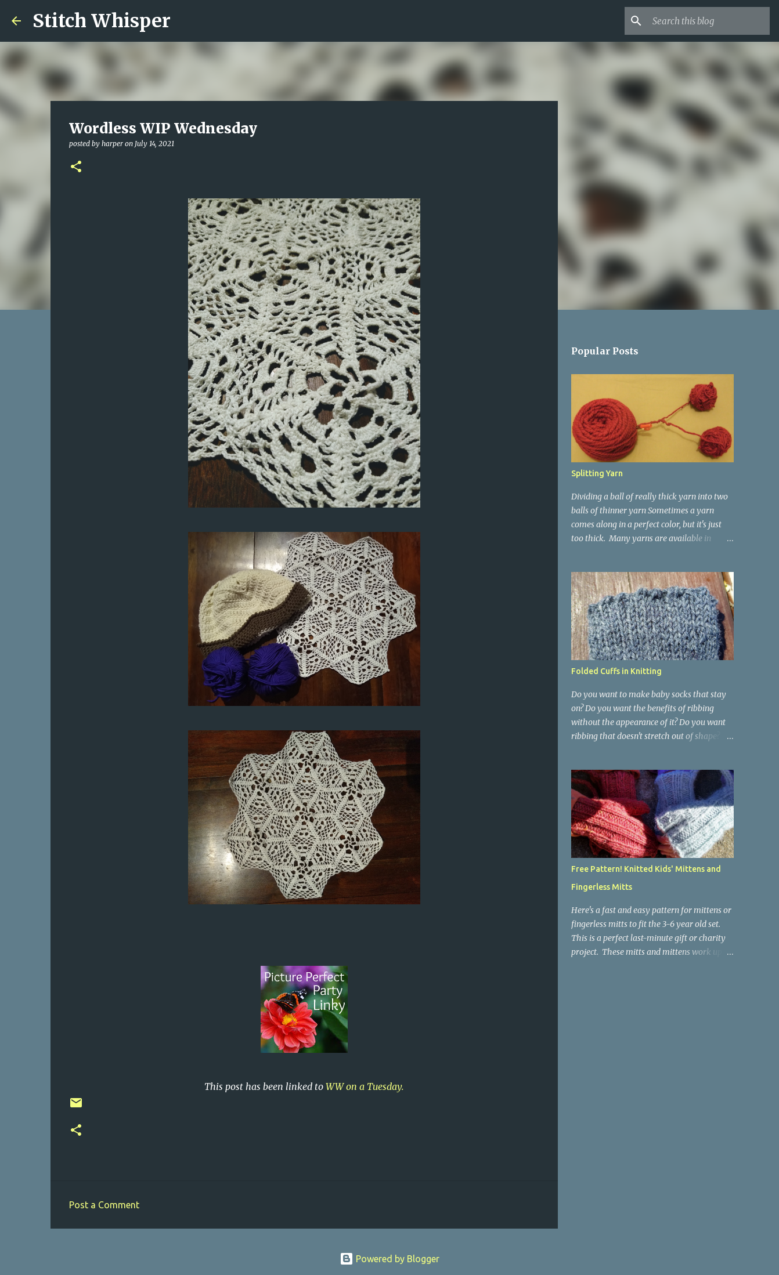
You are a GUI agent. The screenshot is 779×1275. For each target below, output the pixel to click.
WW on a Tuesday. (365, 1086)
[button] (76, 167)
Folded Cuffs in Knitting (616, 671)
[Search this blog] (709, 21)
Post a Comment (104, 1205)
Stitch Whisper (102, 20)
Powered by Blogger (389, 1259)
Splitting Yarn (597, 473)
